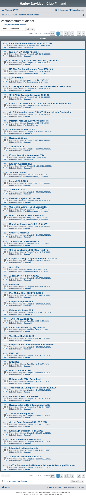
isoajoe (30, 80)
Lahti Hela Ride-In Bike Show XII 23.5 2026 (30, 43)
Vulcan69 (30, 71)
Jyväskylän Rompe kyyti (21, 413)
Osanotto (14, 284)
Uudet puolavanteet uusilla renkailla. (28, 207)
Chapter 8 (27, 108)
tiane (29, 269)
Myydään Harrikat (30, 125)
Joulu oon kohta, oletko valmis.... (26, 439)
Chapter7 (30, 63)
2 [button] (61, 33)
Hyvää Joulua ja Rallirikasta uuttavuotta (29, 405)
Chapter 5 (27, 185)
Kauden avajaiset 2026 (20, 164)
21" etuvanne (16, 78)
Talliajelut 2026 (16, 146)
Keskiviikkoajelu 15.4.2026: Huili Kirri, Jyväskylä (34, 60)
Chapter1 (30, 226)
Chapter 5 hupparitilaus (21, 301)
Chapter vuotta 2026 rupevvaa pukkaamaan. (31, 344)
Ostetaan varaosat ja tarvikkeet (35, 177)
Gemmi (30, 123)
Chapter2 (30, 278)
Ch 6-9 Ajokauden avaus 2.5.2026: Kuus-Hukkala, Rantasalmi (40, 112)
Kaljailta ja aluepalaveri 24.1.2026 (26, 431)
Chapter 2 (27, 280)
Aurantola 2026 (17, 189)
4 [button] (69, 33)
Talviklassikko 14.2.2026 (21, 336)
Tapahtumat (28, 47)
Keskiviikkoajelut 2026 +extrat (24, 198)
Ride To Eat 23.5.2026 (20, 370)
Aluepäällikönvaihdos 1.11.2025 (25, 456)
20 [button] (79, 33)
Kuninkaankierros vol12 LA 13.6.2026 (28, 224)
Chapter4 (30, 149)
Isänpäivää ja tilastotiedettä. (23, 448)
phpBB (41, 493)
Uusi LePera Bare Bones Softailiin (26, 215)
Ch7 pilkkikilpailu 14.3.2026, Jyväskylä (28, 250)
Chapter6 (30, 89)
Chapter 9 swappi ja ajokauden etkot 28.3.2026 (33, 258)
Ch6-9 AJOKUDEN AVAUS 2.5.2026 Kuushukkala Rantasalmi (40, 103)
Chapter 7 (27, 65)
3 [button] (65, 33)
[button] (52, 33)
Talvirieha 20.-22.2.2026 (21, 319)
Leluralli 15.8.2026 (18, 181)
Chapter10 (31, 132)
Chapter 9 (27, 56)
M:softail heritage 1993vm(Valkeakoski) (29, 121)
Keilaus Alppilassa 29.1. (21, 310)
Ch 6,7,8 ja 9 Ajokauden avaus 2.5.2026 (29, 95)
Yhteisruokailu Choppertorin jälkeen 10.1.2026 (32, 388)
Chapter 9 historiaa (19, 233)
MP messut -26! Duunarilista (23, 396)
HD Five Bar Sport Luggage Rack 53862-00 (31, 69)
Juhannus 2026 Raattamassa (24, 241)
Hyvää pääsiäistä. (18, 138)
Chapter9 (30, 54)
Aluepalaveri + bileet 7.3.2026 (24, 276)
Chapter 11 (27, 245)
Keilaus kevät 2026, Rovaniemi (24, 379)
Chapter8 (30, 106)
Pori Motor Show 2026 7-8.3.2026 (26, 293)
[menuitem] (15, 10)
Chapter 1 (27, 228)
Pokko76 (30, 45)
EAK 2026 (14, 353)
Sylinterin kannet (18, 172)
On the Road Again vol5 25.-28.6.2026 (28, 422)
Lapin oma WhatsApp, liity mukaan (27, 327)
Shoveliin (14, 267)
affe (28, 157)
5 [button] (72, 33)
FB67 (29, 175)
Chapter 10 (27, 134)
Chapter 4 (27, 151)
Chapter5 (30, 183)
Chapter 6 (27, 90)
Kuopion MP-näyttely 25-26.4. (24, 52)
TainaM (30, 244)
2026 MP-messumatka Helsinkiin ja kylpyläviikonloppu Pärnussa (42, 465)
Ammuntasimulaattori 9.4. (22, 129)
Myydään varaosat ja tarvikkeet (35, 73)
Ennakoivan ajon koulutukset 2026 (26, 155)
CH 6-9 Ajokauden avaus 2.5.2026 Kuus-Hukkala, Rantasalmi (40, 86)
